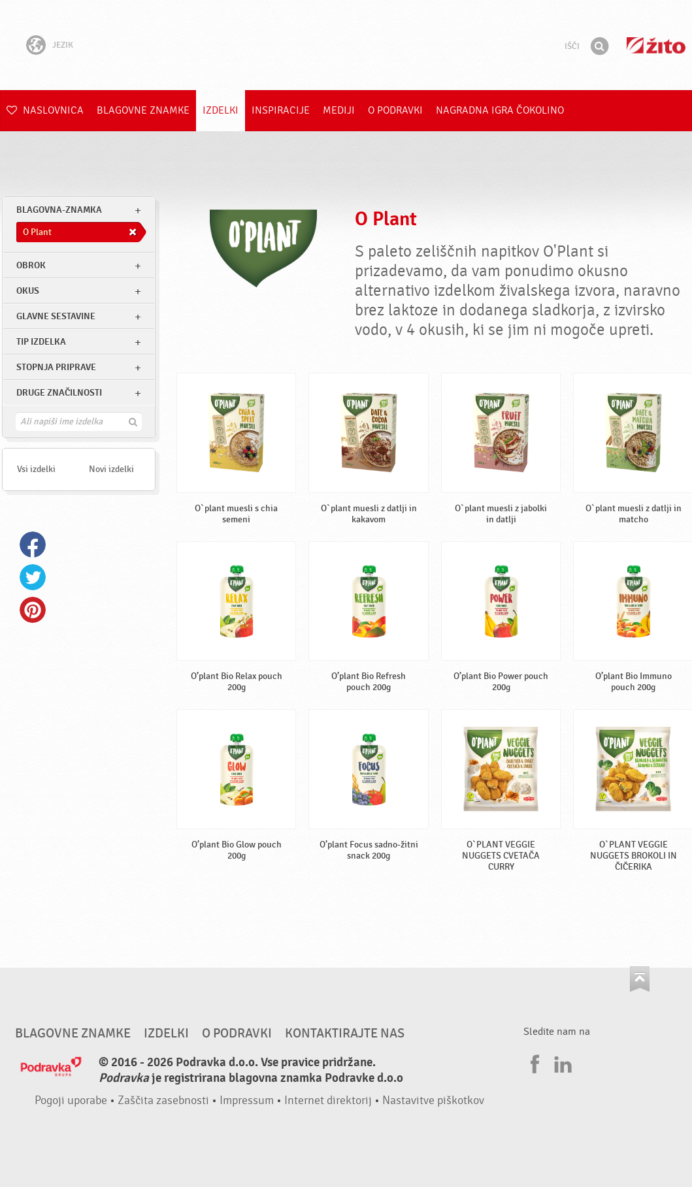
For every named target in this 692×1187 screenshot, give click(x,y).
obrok (31, 265)
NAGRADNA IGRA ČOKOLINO (500, 110)
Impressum (247, 1100)
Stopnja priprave (56, 367)
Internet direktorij (328, 1100)
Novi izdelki (111, 469)
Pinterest (33, 610)
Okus (27, 290)
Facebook (33, 544)
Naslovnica (45, 110)
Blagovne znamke (143, 110)
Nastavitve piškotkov (433, 1100)
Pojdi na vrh (640, 979)
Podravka (346, 45)
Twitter (33, 577)
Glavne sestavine (55, 316)
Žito (656, 45)
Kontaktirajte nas (344, 1033)
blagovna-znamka (59, 209)
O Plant (386, 219)
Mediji (339, 110)
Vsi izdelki (36, 469)
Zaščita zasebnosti (163, 1100)
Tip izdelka (41, 341)
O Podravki (395, 110)
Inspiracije (281, 110)
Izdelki (221, 110)
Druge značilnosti (59, 392)
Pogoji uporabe (71, 1100)
